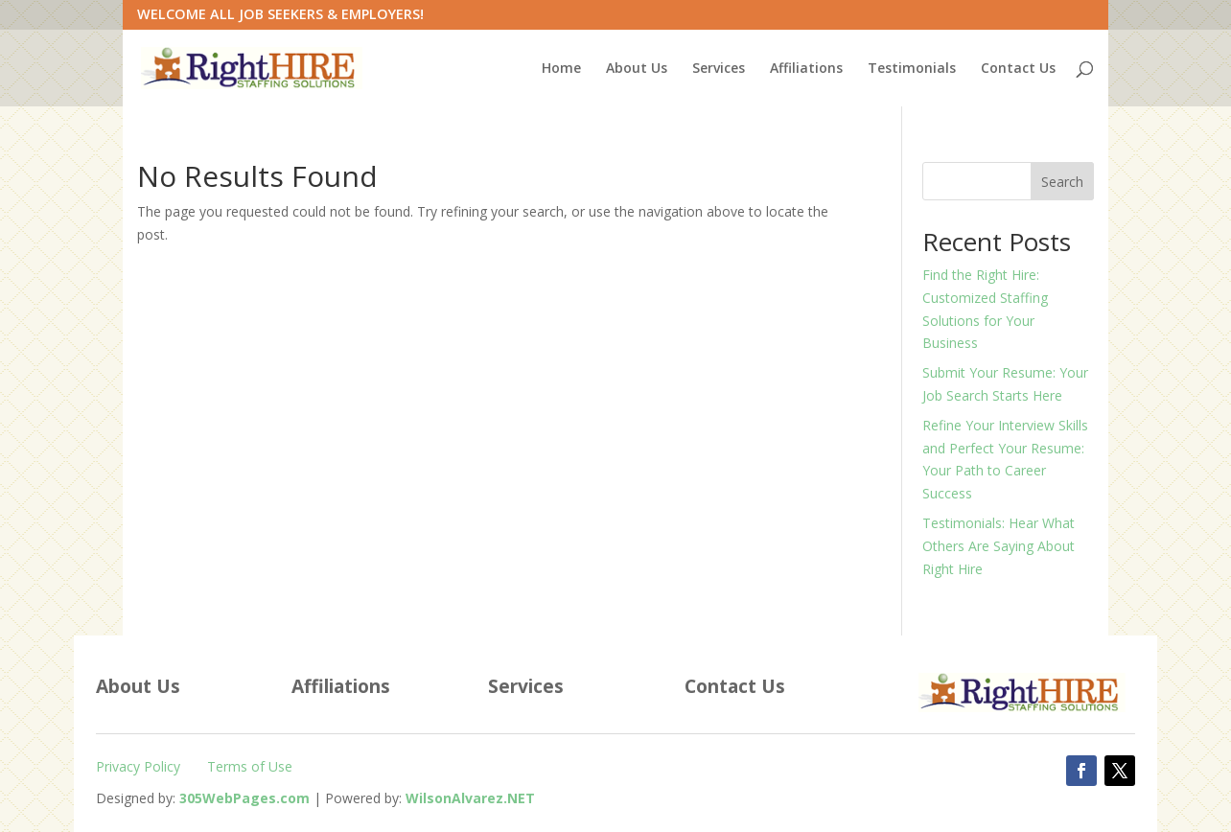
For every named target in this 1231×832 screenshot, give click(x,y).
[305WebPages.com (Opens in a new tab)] (244, 798)
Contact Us (1018, 69)
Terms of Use (249, 766)
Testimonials (912, 69)
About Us (636, 69)
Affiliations (806, 69)
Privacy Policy (138, 766)
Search (1062, 182)
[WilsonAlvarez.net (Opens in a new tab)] (470, 798)
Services (718, 69)
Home (561, 69)
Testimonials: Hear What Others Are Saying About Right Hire (998, 546)
